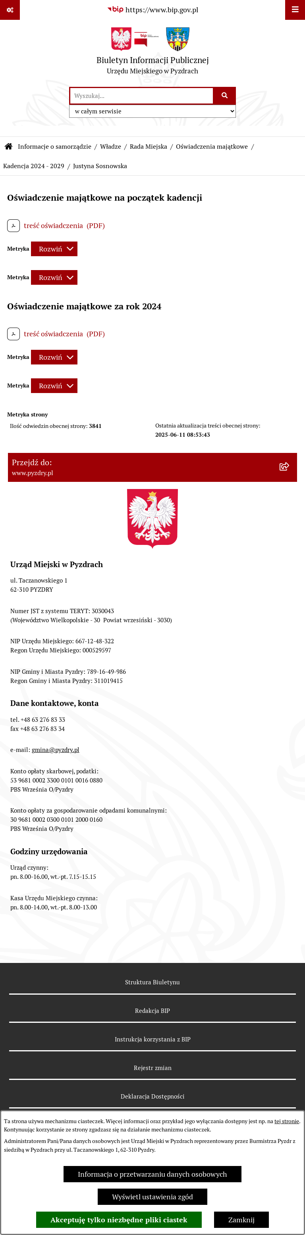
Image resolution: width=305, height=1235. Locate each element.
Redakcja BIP (152, 1010)
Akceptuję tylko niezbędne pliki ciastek (118, 1219)
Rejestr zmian (153, 1068)
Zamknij (241, 1219)
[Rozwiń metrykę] (54, 249)
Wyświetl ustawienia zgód (152, 1196)
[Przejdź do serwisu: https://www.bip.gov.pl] (152, 9)
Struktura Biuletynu (152, 982)
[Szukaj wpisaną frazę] (225, 96)
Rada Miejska (148, 146)
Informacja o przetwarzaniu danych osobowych (152, 1174)
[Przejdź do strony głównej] (153, 53)
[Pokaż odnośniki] (10, 10)
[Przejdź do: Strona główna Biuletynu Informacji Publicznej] (8, 146)
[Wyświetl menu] (295, 10)
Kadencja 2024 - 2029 (33, 166)
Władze (110, 146)
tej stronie (286, 1121)
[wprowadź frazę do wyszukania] (141, 96)
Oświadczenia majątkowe (212, 146)
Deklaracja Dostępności (153, 1096)
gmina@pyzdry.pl (55, 750)
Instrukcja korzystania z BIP (153, 1039)
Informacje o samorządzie (54, 146)
